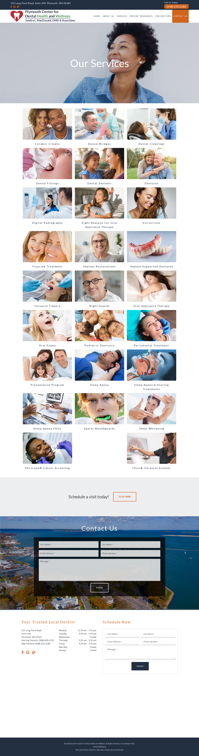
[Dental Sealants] (99, 166)
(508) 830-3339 (46, 640)
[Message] (99, 570)
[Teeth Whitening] (151, 412)
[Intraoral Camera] (47, 289)
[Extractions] (151, 206)
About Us (108, 16)
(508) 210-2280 (176, 6)
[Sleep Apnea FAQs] (47, 412)
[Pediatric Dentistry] (99, 328)
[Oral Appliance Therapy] (151, 289)
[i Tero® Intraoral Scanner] (151, 451)
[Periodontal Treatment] (151, 328)
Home (97, 16)
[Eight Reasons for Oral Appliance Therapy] (99, 208)
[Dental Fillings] (47, 166)
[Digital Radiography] (47, 206)
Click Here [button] (125, 496)
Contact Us (180, 16)
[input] (69, 544)
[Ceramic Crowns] (47, 127)
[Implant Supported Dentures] (151, 249)
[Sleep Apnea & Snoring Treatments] (151, 370)
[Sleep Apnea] (99, 368)
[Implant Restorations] (99, 249)
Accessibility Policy (128, 744)
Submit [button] (99, 587)
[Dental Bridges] (99, 127)
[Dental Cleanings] (151, 127)
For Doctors (163, 16)
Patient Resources (141, 16)
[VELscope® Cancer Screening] (47, 451)
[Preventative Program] (47, 368)
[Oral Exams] (47, 328)
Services (122, 16)
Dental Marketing (99, 747)
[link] (11, 6)
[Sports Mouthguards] (99, 412)
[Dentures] (151, 166)
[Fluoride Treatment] (47, 249)
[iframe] (99, 705)
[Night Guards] (99, 289)
